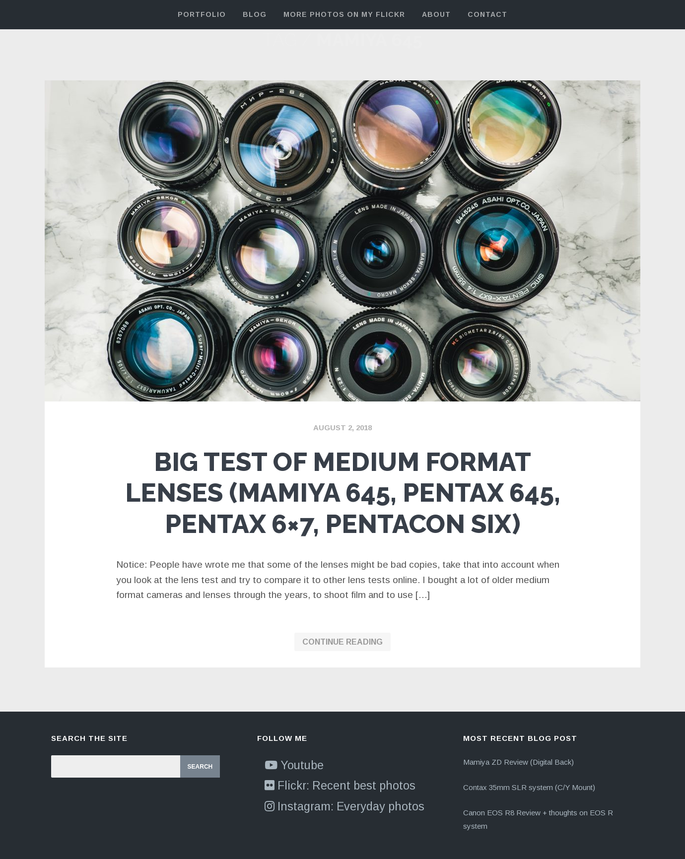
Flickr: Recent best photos (340, 785)
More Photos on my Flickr (344, 14)
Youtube (294, 765)
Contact (487, 14)
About (436, 14)
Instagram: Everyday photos (344, 806)
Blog (255, 14)
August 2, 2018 (342, 427)
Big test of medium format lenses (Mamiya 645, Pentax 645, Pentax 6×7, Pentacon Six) (342, 493)
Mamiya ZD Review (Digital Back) (518, 762)
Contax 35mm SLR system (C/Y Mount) (529, 787)
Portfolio (202, 14)
